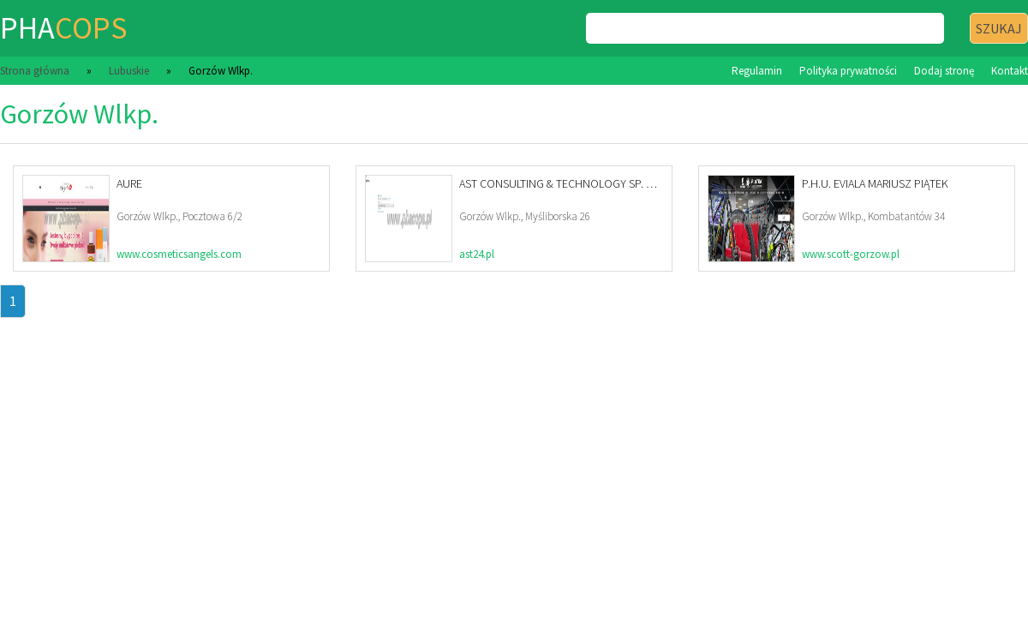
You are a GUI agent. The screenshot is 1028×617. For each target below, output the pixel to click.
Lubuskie (129, 70)
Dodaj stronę (944, 70)
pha (63, 28)
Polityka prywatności (848, 70)
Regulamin (757, 70)
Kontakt (1009, 70)
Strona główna (34, 70)
